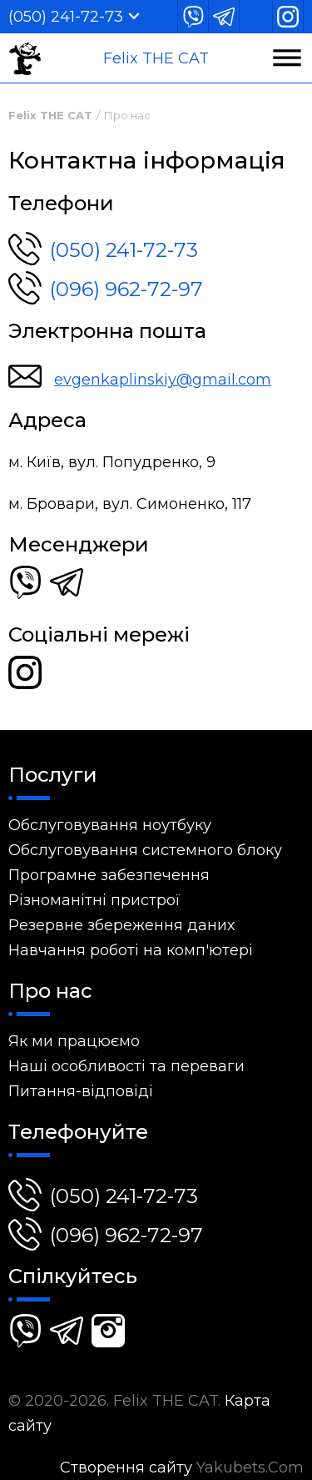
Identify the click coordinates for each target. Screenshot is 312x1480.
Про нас (127, 115)
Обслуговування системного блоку (145, 850)
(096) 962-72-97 (105, 286)
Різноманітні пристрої (94, 900)
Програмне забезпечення (109, 875)
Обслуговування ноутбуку (109, 825)
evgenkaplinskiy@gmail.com (162, 379)
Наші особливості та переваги (126, 1066)
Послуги (52, 775)
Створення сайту (126, 1467)
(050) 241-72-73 (65, 17)
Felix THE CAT (156, 58)
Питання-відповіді (80, 1091)
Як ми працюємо (74, 1041)
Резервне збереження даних (121, 925)
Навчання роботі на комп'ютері (130, 950)
